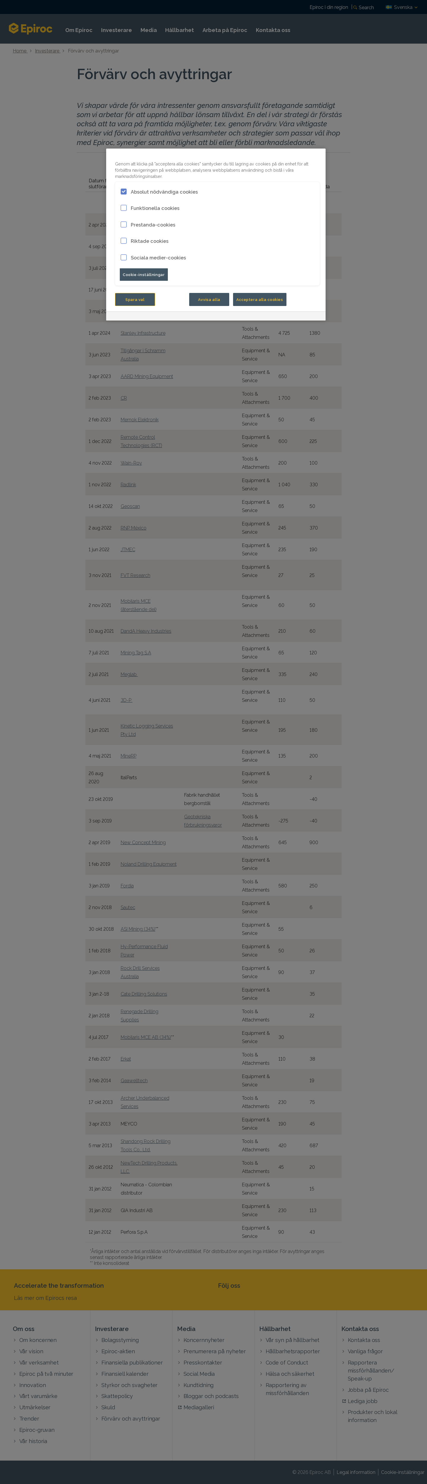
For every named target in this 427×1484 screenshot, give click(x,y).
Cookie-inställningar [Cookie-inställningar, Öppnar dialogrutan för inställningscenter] (144, 274)
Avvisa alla (209, 299)
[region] (216, 235)
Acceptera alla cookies (259, 299)
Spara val (135, 299)
